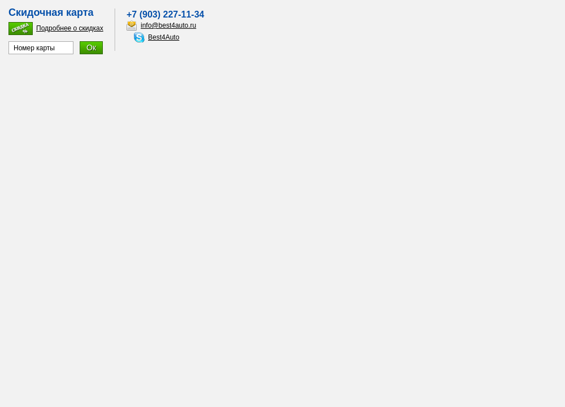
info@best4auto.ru (168, 25)
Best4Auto (163, 37)
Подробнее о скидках (69, 28)
